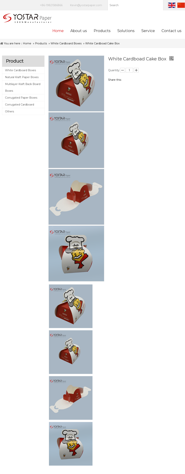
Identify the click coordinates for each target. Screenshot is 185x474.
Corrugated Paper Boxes (21, 97)
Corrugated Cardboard (19, 104)
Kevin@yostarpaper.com (86, 5)
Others (9, 111)
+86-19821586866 (51, 5)
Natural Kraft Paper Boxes (22, 77)
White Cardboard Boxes (66, 43)
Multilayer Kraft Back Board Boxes (22, 87)
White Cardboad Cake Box (102, 43)
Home (27, 43)
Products (41, 43)
